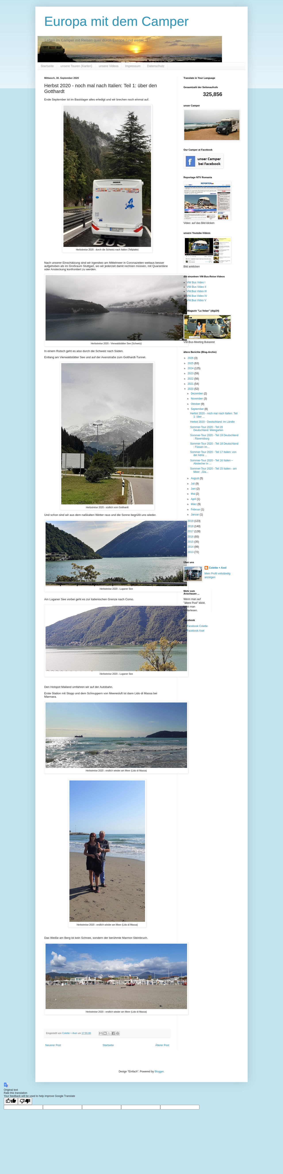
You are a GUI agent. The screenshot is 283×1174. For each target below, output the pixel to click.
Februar (196, 509)
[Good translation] (11, 1101)
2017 (191, 531)
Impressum (132, 66)
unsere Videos (109, 66)
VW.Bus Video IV (197, 295)
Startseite (47, 66)
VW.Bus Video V (196, 300)
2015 (191, 541)
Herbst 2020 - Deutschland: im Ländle (212, 421)
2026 (191, 358)
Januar (195, 514)
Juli (193, 483)
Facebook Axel (195, 630)
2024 (191, 368)
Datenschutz (155, 66)
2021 (191, 383)
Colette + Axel (217, 567)
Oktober (196, 403)
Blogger (159, 1071)
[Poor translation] (25, 1101)
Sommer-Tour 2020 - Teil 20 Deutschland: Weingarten (206, 429)
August (195, 478)
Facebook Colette (197, 626)
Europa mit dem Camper (116, 21)
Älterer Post (162, 1045)
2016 (191, 536)
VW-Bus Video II (196, 286)
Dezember (197, 393)
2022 (191, 378)
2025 (191, 363)
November (197, 398)
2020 (191, 388)
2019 (191, 521)
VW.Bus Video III (197, 291)
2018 (191, 526)
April (194, 499)
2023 (191, 373)
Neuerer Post (53, 1045)
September (198, 409)
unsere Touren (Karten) (76, 66)
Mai (193, 493)
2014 (191, 546)
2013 (191, 552)
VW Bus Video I (196, 282)
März (194, 504)
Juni (193, 488)
